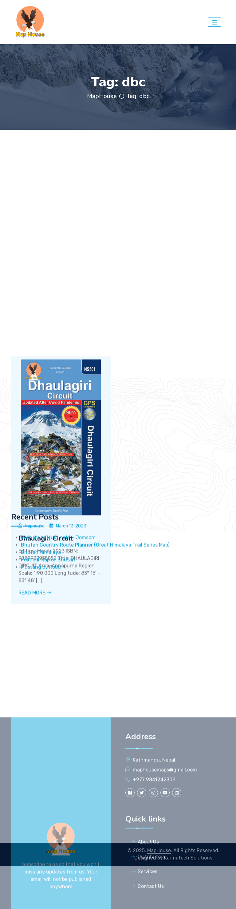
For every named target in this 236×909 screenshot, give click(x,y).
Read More (34, 683)
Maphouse (35, 616)
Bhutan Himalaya (41, 596)
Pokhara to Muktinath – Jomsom (58, 581)
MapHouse (102, 96)
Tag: (138, 96)
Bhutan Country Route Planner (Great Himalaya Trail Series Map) (95, 588)
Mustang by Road (41, 611)
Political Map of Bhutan (48, 603)
